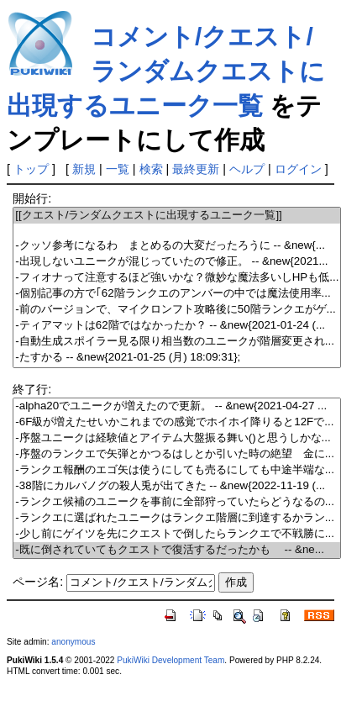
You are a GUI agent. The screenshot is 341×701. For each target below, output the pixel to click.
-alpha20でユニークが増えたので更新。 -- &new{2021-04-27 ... (176, 406)
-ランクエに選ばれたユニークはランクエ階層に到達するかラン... (176, 518)
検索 (151, 169)
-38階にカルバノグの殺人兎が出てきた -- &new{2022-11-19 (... (176, 486)
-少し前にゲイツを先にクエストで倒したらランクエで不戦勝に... (176, 534)
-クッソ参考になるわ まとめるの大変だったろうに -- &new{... (176, 246)
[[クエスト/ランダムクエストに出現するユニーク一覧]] (176, 216)
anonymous (73, 641)
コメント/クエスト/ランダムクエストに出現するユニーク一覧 (166, 71)
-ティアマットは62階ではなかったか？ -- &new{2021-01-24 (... (176, 326)
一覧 (117, 169)
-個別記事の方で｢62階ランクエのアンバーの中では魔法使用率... (176, 294)
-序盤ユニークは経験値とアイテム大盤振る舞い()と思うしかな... (176, 438)
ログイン (298, 169)
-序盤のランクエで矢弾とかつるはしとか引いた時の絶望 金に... (176, 454)
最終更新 (195, 169)
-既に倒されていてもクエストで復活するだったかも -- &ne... (176, 550)
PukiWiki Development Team (170, 660)
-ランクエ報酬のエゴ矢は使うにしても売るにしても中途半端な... (176, 470)
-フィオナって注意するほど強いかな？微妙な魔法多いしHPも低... (176, 278)
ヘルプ (247, 169)
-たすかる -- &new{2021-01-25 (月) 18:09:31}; (176, 358)
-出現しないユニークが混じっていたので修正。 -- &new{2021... (176, 262)
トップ (31, 169)
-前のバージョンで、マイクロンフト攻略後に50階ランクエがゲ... (176, 310)
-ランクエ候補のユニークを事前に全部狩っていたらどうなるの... (176, 502)
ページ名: (38, 581)
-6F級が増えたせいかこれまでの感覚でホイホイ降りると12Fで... (176, 422)
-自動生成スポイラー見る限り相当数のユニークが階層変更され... (176, 342)
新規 (84, 169)
